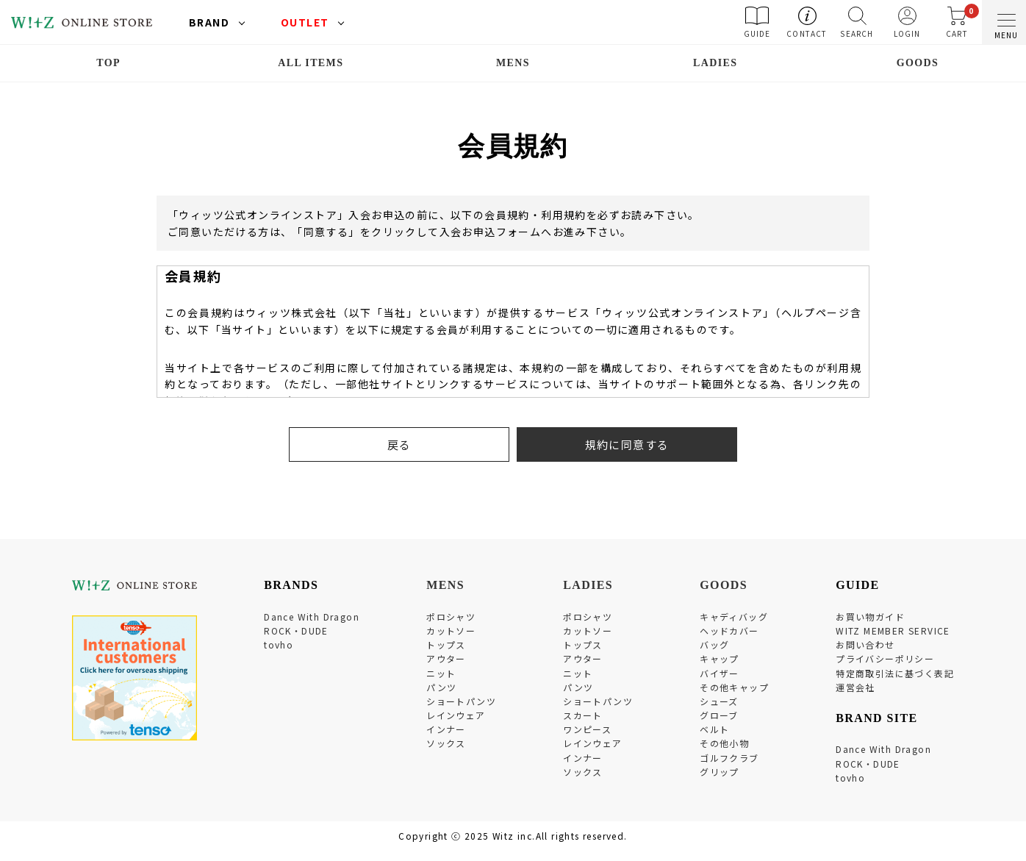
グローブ (719, 715)
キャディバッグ (734, 616)
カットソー (451, 630)
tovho (278, 644)
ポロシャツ (451, 616)
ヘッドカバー (729, 630)
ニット (441, 673)
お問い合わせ (865, 644)
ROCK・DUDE (296, 630)
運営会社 (855, 687)
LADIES (715, 62)
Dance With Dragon (311, 616)
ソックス (446, 743)
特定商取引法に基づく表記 (895, 673)
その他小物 (724, 743)
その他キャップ (734, 687)
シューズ (719, 701)
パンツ (441, 687)
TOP (108, 62)
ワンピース (587, 729)
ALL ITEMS (310, 62)
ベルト (714, 729)
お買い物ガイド (870, 616)
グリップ (719, 771)
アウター (446, 658)
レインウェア (455, 715)
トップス (446, 644)
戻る (399, 444)
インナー (446, 729)
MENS (513, 62)
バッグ (714, 644)
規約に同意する (627, 444)
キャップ (719, 658)
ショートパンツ (461, 701)
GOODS (918, 62)
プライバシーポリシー (885, 658)
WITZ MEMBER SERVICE (893, 630)
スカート (583, 715)
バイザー (719, 673)
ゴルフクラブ (729, 757)
